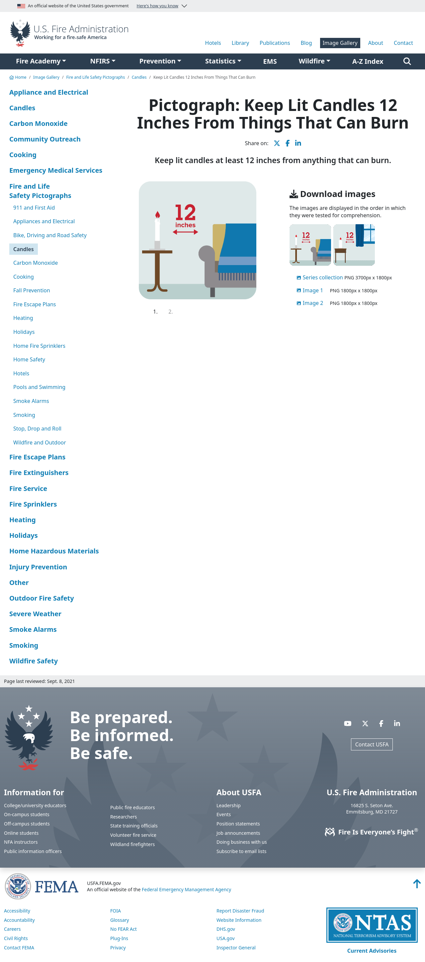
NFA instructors (21, 842)
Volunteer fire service (133, 835)
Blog (306, 43)
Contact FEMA (19, 947)
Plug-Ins (119, 938)
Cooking (23, 154)
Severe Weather (35, 613)
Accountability (19, 920)
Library (240, 43)
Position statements (238, 823)
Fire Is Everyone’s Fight (372, 831)
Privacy (118, 947)
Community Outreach (45, 139)
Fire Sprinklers (33, 504)
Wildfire (312, 60)
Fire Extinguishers (39, 472)
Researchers (123, 817)
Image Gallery (340, 43)
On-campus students (26, 814)
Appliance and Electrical (48, 92)
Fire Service (28, 488)
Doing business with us (241, 842)
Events (223, 814)
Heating (23, 318)
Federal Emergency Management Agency (186, 889)
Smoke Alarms (31, 401)
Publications (275, 43)
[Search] (407, 61)
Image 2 (313, 303)
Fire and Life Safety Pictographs (95, 77)
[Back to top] (417, 885)
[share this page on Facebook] (288, 143)
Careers (12, 929)
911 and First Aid (34, 207)
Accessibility (17, 911)
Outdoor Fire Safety (41, 598)
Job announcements (238, 833)
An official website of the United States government (97, 6)
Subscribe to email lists (241, 851)
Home (18, 77)
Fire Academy (38, 60)
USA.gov (225, 938)
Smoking (24, 415)
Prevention (157, 60)
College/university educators (35, 805)
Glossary (119, 920)
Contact (403, 43)
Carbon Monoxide (38, 123)
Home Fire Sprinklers (39, 345)
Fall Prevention (31, 290)
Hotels (213, 43)
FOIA (115, 911)
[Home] (71, 32)
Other (19, 582)
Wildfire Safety (33, 660)
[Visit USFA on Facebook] (381, 723)
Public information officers (33, 851)
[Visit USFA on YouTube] (347, 723)
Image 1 (313, 290)
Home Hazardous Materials (54, 550)
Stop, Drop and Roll (37, 428)
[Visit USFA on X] (365, 723)
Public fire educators (132, 807)
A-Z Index (367, 61)
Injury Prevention (38, 566)
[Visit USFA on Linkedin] (397, 723)
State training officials (134, 825)
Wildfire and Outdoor (39, 442)
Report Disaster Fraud (240, 911)
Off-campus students (27, 823)
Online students (21, 833)
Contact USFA (372, 744)
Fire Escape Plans (34, 304)
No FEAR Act (123, 929)
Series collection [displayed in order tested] (323, 277)
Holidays (24, 332)
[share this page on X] (277, 143)
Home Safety (29, 359)
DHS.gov (225, 929)
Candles (139, 77)
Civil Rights (16, 938)
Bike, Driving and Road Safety (50, 235)
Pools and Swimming (39, 387)
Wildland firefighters (132, 844)
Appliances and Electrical (44, 221)
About (375, 43)
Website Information (238, 920)
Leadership (228, 805)
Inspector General (236, 947)
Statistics (220, 60)
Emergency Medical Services (55, 170)
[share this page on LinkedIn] (298, 143)
